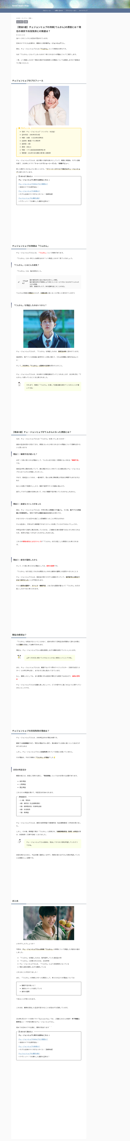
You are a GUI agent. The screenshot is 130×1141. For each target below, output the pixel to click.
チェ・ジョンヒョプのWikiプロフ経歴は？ (33, 184)
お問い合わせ (59, 10)
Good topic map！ (21, 5)
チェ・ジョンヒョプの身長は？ (29, 191)
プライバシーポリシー (71, 11)
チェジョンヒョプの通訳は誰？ (29, 198)
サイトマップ (83, 10)
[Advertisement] (48, 227)
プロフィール (47, 10)
